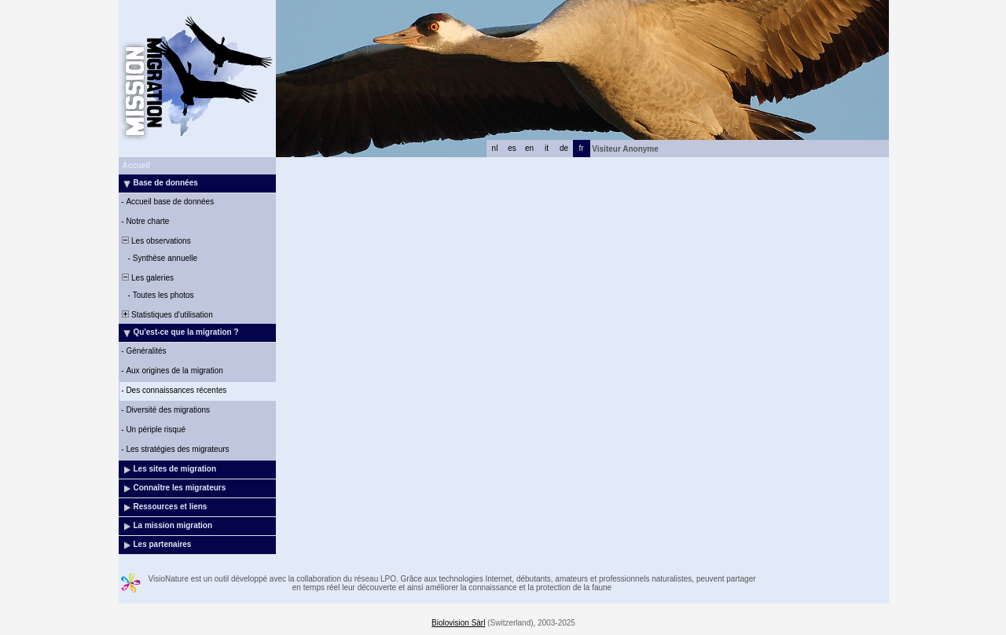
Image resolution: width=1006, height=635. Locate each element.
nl (495, 148)
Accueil (137, 165)
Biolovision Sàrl (458, 622)
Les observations (155, 241)
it (547, 148)
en (529, 148)
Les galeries (147, 277)
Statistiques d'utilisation (166, 314)
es (512, 148)
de (564, 148)
